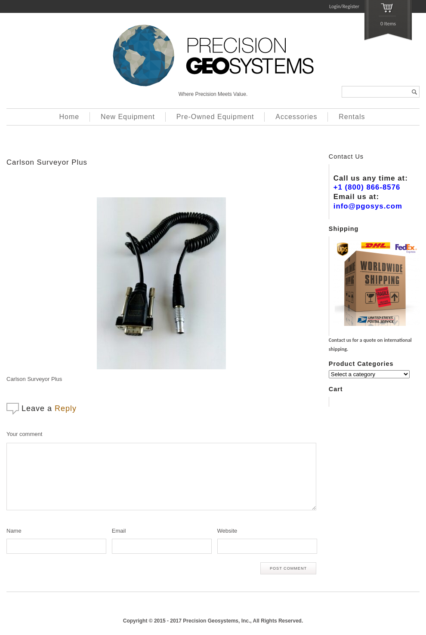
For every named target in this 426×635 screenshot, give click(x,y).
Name (14, 531)
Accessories (296, 116)
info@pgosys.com (367, 206)
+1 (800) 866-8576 (367, 187)
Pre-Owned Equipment (215, 116)
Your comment (24, 434)
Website (227, 531)
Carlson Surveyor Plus (46, 162)
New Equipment (128, 116)
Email (119, 531)
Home (69, 116)
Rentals (352, 116)
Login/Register (344, 6)
